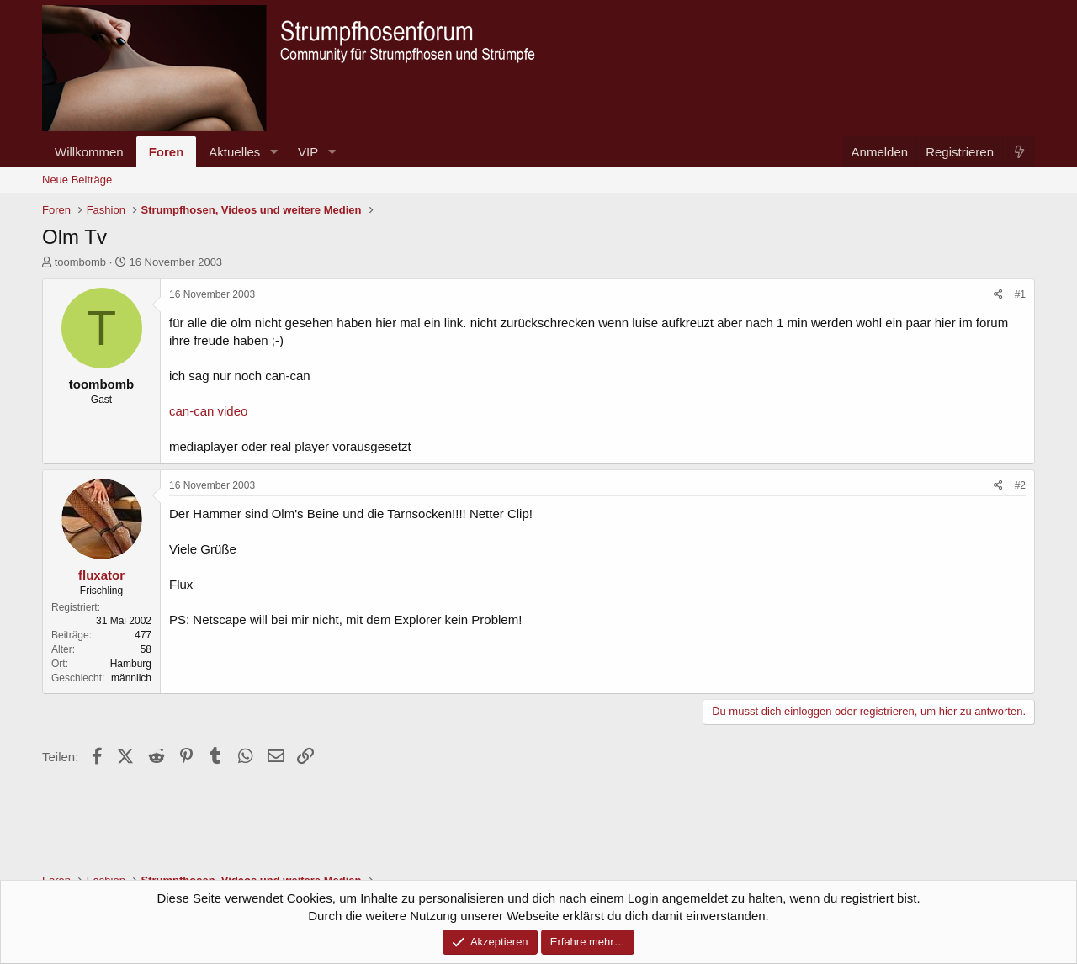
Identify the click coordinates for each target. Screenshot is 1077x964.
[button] (273, 151)
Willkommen (89, 152)
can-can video (208, 411)
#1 (1020, 294)
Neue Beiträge (77, 179)
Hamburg (130, 664)
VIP (308, 152)
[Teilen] (998, 295)
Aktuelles (234, 152)
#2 (1020, 485)
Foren (166, 152)
